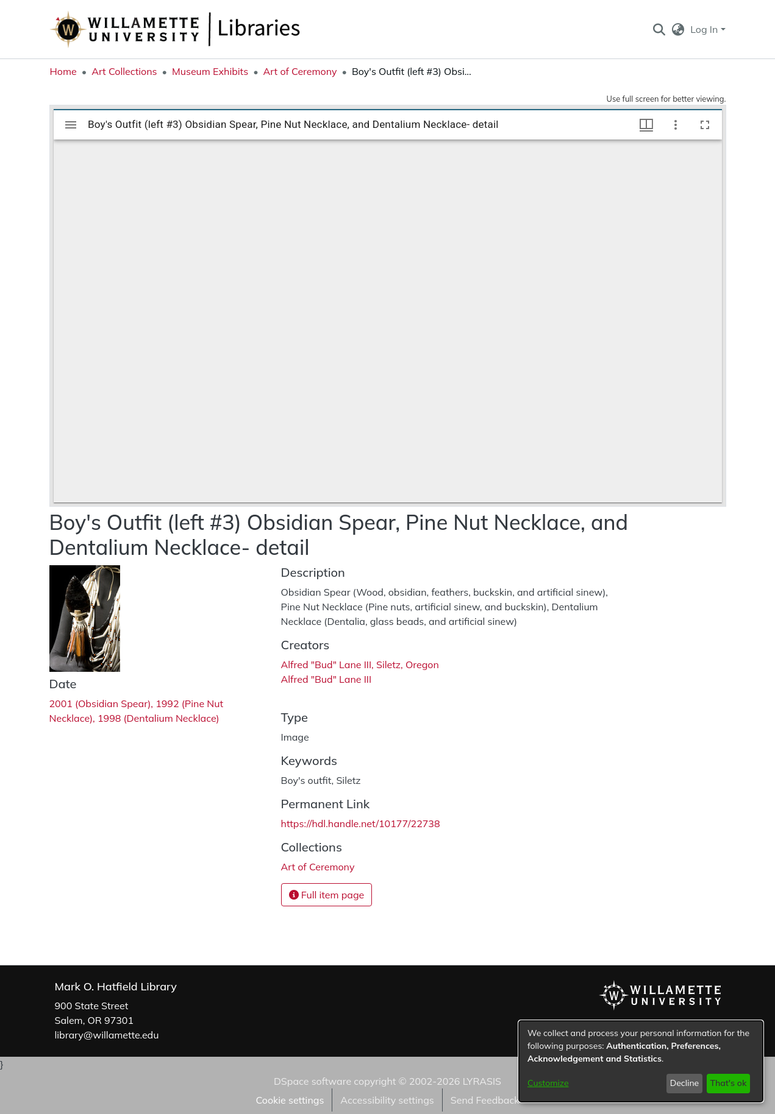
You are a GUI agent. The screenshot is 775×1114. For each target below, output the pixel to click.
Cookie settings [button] (289, 1100)
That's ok (728, 1082)
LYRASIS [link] (482, 1081)
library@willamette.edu (107, 1035)
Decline (684, 1082)
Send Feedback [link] (485, 1100)
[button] (659, 29)
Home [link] (63, 71)
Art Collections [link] (124, 71)
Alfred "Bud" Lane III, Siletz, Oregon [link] (360, 664)
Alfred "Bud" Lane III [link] (326, 679)
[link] (318, 867)
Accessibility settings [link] (387, 1100)
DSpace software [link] (312, 1081)
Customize (548, 1082)
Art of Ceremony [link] (300, 71)
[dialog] (641, 1061)
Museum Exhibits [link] (210, 71)
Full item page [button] (327, 895)
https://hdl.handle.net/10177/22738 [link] (360, 823)
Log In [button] (705, 29)
